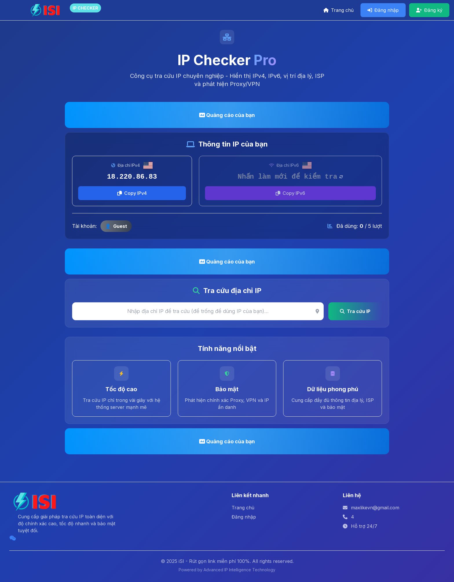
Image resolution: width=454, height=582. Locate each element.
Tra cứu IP (355, 311)
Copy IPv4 (132, 193)
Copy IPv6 (290, 193)
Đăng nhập (383, 10)
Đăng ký (429, 10)
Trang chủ (338, 10)
